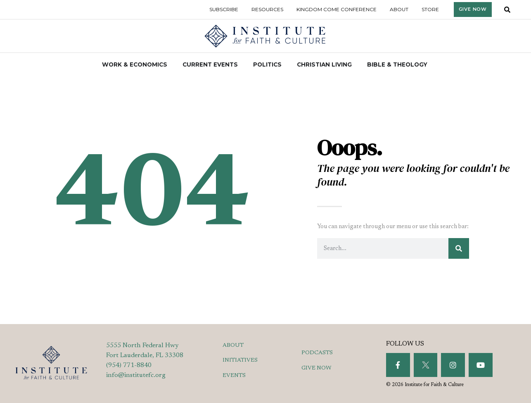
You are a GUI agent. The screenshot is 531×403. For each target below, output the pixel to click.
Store (430, 9)
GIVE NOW (316, 368)
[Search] (458, 248)
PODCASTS (317, 353)
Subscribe (223, 9)
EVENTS (234, 376)
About (399, 9)
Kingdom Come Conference (336, 9)
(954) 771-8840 (129, 365)
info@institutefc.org (136, 375)
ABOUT (233, 345)
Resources (267, 9)
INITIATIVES (240, 360)
